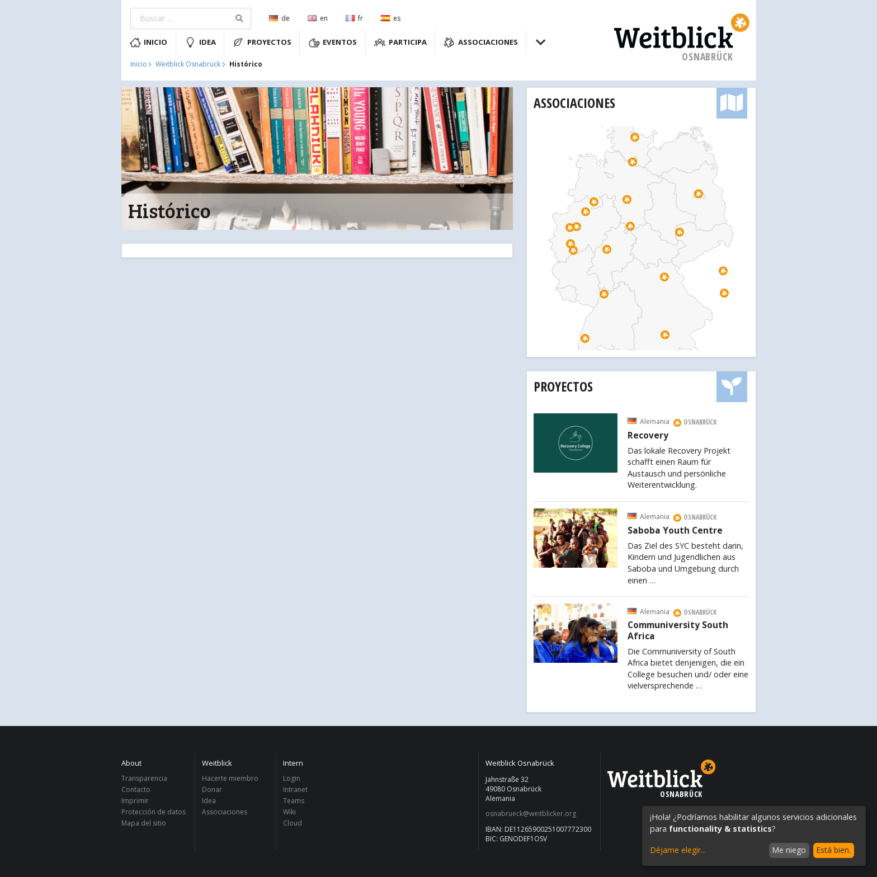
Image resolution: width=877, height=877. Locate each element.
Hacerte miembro (230, 779)
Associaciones (481, 42)
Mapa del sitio (143, 822)
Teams (293, 800)
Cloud (292, 822)
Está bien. (833, 850)
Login (291, 779)
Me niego (789, 850)
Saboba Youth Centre (675, 530)
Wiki (289, 812)
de (279, 18)
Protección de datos (153, 812)
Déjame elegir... (678, 850)
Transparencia (144, 779)
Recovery (648, 435)
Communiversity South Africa (678, 631)
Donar (212, 789)
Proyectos (262, 42)
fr (354, 18)
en (318, 18)
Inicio (149, 42)
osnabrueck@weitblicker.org (530, 814)
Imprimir (135, 800)
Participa (400, 42)
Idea (200, 42)
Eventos (333, 42)
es (390, 18)
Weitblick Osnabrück (187, 64)
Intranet (295, 789)
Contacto (135, 789)
